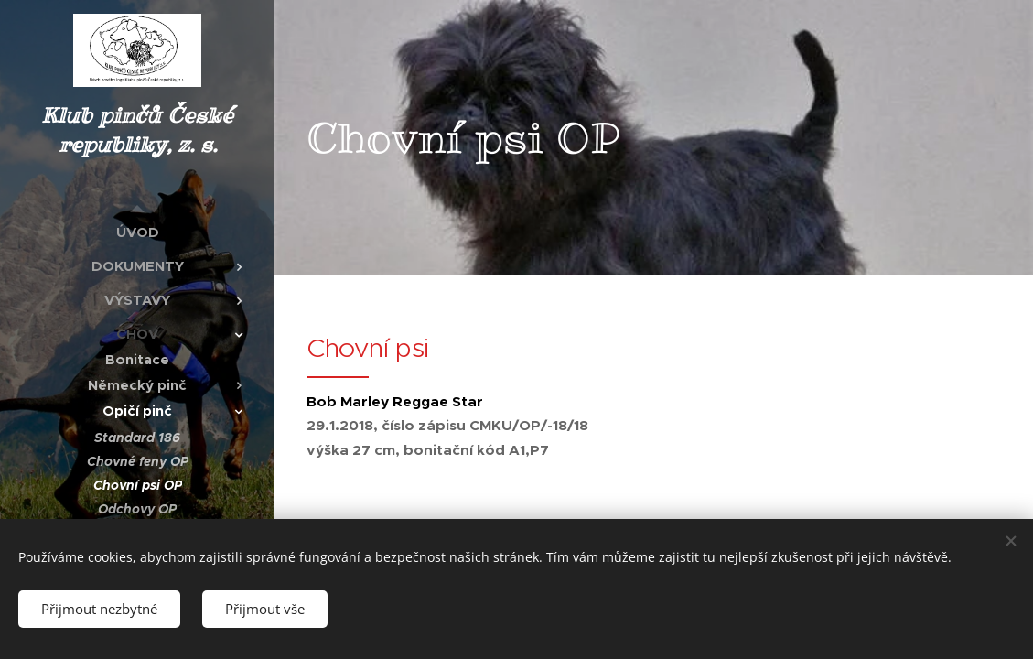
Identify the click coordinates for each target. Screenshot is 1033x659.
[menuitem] (137, 232)
